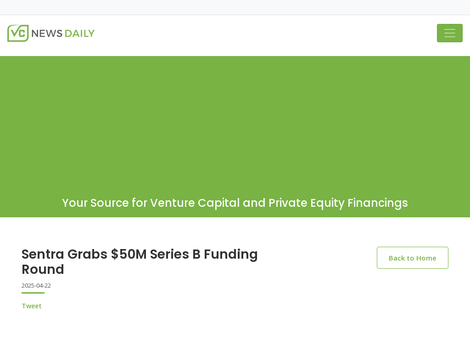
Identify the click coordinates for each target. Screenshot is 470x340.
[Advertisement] (235, 120)
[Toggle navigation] (450, 33)
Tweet (32, 305)
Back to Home (412, 257)
